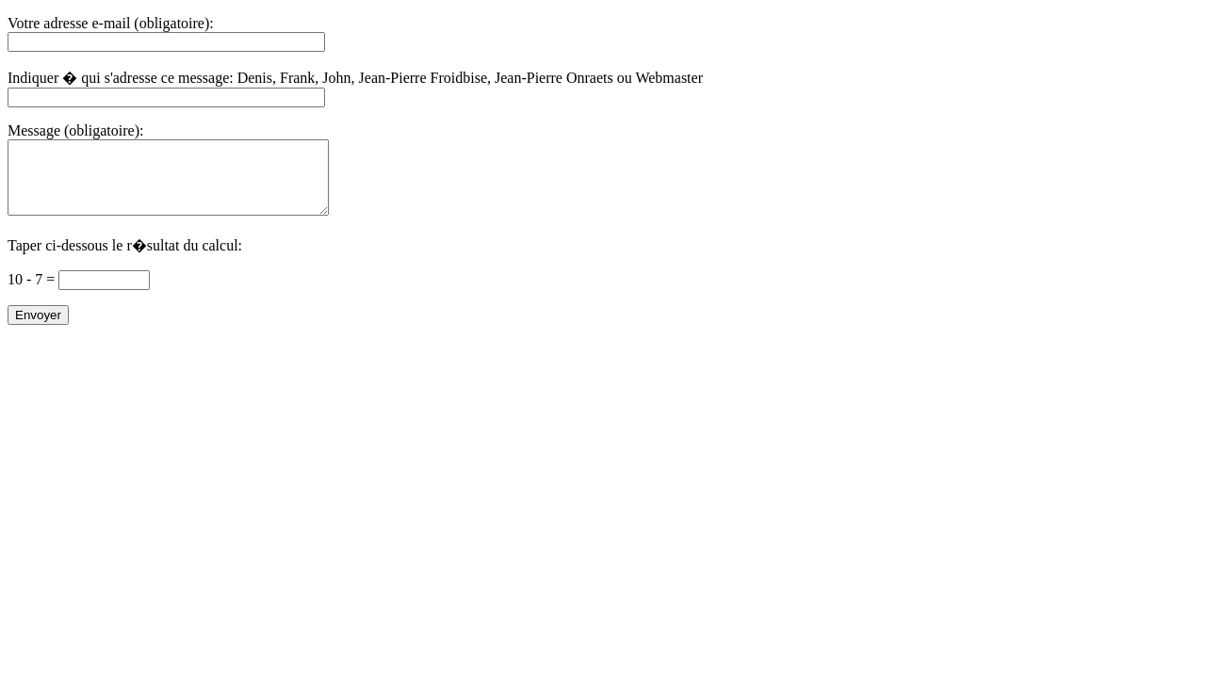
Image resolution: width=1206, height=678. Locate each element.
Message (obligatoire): (75, 130)
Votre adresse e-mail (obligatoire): (111, 23)
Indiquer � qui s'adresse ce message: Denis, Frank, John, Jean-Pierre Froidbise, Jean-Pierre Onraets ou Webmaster (355, 78)
